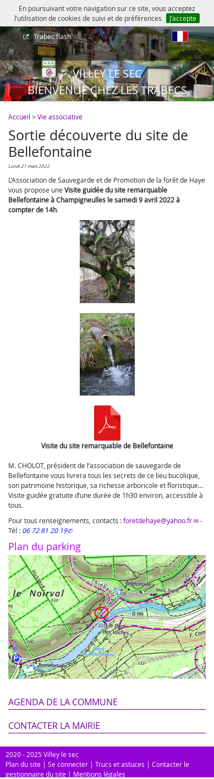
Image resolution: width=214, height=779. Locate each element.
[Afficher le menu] (11, 40)
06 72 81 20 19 (44, 530)
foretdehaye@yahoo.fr (157, 520)
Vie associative (60, 116)
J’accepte (182, 18)
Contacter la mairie (54, 726)
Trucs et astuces (120, 764)
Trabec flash (51, 36)
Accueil (19, 116)
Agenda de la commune (63, 702)
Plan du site (23, 764)
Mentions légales (99, 774)
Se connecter (68, 764)
